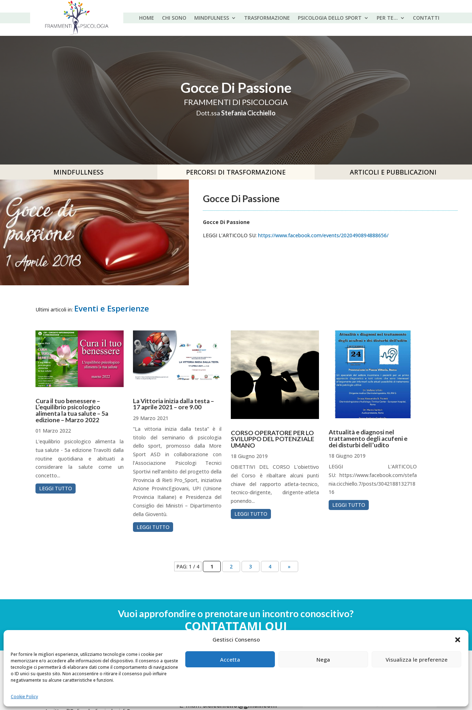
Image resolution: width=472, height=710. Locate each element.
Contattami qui (236, 626)
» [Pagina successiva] (289, 566)
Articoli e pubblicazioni (393, 172)
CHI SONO (174, 18)
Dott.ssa (236, 113)
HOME (146, 18)
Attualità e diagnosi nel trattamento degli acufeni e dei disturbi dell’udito (368, 438)
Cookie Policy (24, 697)
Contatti (426, 18)
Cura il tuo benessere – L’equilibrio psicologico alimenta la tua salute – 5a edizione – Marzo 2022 (71, 410)
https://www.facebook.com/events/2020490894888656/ (323, 235)
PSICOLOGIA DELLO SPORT (330, 18)
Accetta (230, 659)
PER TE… (387, 18)
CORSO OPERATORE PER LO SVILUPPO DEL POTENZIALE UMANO (272, 439)
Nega (323, 659)
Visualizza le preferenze (417, 659)
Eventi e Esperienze (111, 308)
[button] (457, 639)
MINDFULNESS (211, 18)
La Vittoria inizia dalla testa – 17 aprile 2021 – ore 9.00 (173, 404)
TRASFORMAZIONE (267, 18)
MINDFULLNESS (78, 172)
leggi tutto (55, 488)
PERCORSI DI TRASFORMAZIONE (236, 172)
